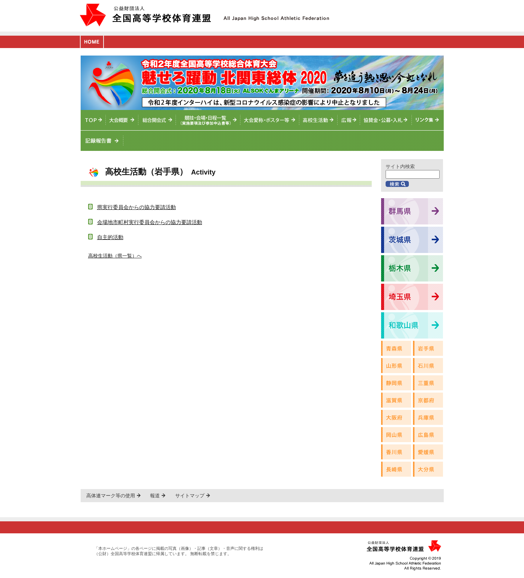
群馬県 (412, 211)
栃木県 (412, 268)
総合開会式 (157, 120)
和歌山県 (412, 325)
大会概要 (122, 120)
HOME (92, 42)
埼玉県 (412, 297)
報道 (155, 495)
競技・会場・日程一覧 (208, 120)
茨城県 (412, 240)
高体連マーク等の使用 (110, 495)
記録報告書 (102, 141)
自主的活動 (110, 237)
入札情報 (386, 120)
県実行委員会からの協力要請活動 (136, 207)
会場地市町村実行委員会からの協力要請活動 (149, 222)
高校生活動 (318, 120)
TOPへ (93, 120)
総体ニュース (349, 120)
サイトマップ (189, 495)
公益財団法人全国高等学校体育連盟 (145, 14)
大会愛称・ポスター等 (269, 120)
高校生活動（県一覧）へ (115, 256)
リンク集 (428, 120)
